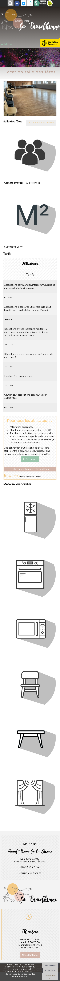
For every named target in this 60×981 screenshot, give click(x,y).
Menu (8, 44)
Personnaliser (50, 976)
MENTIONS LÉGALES (30, 873)
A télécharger (30, 459)
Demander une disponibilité (41, 122)
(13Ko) (14, 476)
